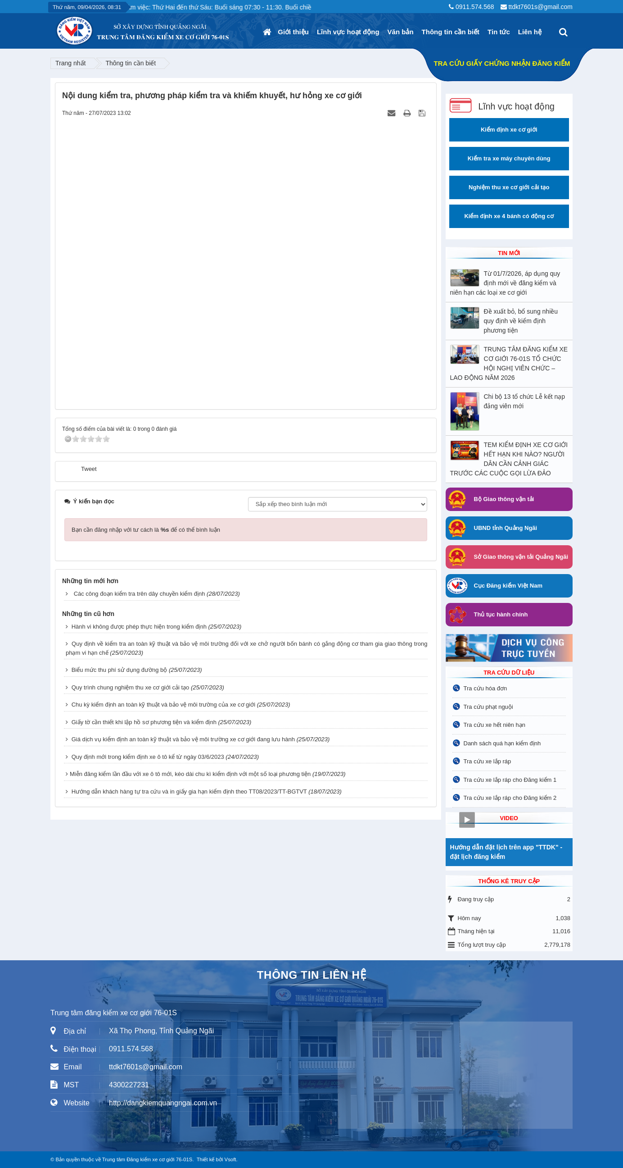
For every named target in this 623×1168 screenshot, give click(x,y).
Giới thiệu (293, 32)
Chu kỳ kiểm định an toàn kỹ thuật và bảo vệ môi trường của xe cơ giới (164, 704)
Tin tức (499, 32)
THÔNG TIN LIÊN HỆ (311, 975)
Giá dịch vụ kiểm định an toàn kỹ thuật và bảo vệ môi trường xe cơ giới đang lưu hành (183, 739)
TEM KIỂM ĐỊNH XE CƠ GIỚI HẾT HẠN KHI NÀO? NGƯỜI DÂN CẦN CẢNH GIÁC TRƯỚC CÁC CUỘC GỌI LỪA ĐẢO (509, 459)
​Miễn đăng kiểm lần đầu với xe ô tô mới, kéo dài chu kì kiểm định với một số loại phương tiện (190, 774)
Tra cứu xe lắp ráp (487, 761)
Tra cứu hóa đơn (485, 688)
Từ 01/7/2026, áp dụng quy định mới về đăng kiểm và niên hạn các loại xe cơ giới (505, 283)
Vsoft (230, 1159)
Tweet (89, 468)
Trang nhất (70, 63)
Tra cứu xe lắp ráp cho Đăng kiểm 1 (510, 779)
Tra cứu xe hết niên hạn (494, 724)
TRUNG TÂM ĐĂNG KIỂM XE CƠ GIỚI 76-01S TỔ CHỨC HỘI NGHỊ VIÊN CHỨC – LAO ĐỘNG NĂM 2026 (509, 363)
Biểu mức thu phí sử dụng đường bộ (119, 669)
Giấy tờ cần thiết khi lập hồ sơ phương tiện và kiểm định (144, 722)
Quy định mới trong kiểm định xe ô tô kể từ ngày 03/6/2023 (148, 756)
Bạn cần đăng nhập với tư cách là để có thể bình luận (146, 529)
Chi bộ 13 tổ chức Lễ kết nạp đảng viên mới (524, 401)
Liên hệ (530, 32)
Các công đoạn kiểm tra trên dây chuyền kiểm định (139, 593)
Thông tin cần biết (450, 32)
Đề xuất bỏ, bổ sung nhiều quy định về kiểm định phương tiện (521, 321)
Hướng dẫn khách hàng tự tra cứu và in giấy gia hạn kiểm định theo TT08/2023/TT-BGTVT (189, 791)
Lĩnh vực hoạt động (348, 32)
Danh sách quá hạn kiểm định (502, 743)
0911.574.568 (475, 6)
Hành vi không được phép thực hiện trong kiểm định (139, 626)
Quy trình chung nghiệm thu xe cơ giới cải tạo (131, 687)
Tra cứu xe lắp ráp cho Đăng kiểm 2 (510, 797)
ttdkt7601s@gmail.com (540, 6)
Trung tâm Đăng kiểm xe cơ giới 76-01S (147, 1159)
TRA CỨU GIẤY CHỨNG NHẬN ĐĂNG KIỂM (502, 63)
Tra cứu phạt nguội (488, 706)
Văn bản (401, 32)
